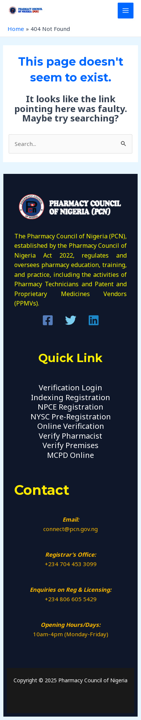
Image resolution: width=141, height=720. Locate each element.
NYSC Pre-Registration (70, 416)
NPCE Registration (70, 407)
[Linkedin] (94, 320)
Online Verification (70, 426)
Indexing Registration (70, 397)
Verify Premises (70, 445)
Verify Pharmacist (70, 436)
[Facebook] (48, 320)
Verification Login (70, 387)
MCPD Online (70, 455)
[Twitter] (71, 320)
